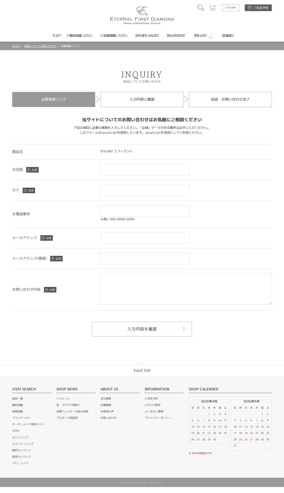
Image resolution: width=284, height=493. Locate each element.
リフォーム (63, 404)
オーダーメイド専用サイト (28, 430)
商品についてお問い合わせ (40, 46)
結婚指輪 (17, 417)
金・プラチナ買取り (68, 411)
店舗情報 (106, 411)
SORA (15, 437)
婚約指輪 (17, 411)
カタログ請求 (153, 411)
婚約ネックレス (21, 456)
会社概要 (106, 404)
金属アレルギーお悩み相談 (72, 417)
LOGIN (230, 7)
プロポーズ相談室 (67, 424)
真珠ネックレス (21, 463)
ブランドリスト (21, 424)
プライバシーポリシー (158, 424)
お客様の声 (107, 417)
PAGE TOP (142, 377)
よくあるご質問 (154, 417)
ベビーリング (20, 469)
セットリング (20, 443)
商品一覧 (17, 404)
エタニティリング (23, 450)
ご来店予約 (260, 8)
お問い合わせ (108, 424)
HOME (16, 46)
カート (213, 7)
